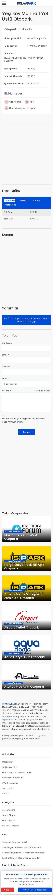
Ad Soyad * (8, 343)
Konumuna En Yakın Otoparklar (17, 772)
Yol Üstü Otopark (10, 825)
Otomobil (10, 200)
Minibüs (23, 200)
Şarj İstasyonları (9, 767)
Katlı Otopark (8, 820)
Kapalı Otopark (9, 815)
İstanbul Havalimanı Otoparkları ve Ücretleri (23, 852)
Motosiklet (10, 204)
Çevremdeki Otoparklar (35, 890)
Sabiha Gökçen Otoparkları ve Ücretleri (21, 858)
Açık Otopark (8, 810)
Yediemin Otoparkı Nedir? (14, 842)
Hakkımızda (7, 788)
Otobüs (36, 200)
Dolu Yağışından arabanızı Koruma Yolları (22, 847)
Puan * (5, 378)
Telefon (6, 366)
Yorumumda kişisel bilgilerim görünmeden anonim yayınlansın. (23, 420)
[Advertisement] (26, 153)
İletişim (5, 793)
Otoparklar (7, 761)
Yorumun (6, 390)
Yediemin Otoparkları (12, 777)
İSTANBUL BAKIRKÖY (11, 703)
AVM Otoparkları (10, 783)
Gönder (27, 432)
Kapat (7, 890)
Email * (5, 354)
